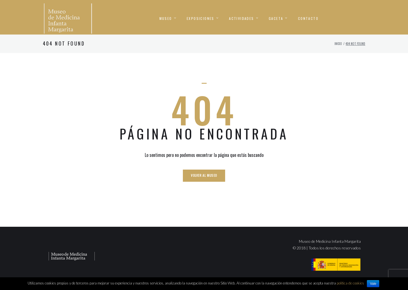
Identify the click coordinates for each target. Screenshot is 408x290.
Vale (373, 284)
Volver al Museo (204, 183)
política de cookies (350, 283)
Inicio (338, 51)
